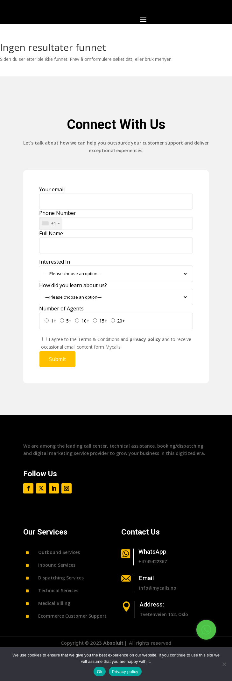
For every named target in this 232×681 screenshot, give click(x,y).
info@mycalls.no (157, 588)
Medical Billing (54, 603)
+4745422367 (152, 561)
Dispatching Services (61, 578)
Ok (99, 671)
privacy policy (146, 339)
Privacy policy (125, 671)
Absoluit (113, 643)
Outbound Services (59, 552)
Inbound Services (56, 565)
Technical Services (58, 590)
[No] (224, 664)
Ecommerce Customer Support (72, 616)
